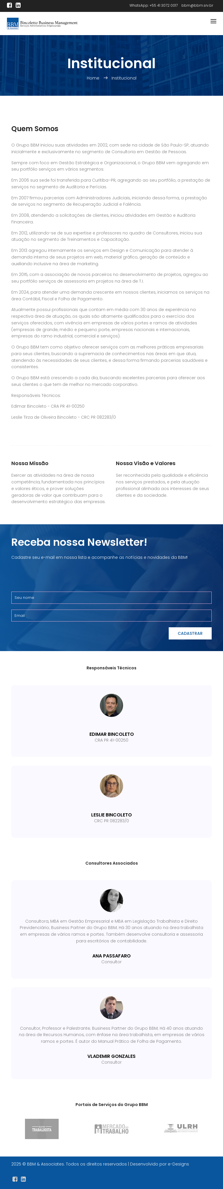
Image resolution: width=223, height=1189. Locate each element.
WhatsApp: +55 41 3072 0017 (154, 5)
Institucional (124, 78)
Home (93, 78)
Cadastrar (190, 633)
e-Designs (178, 1164)
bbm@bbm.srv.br (197, 5)
